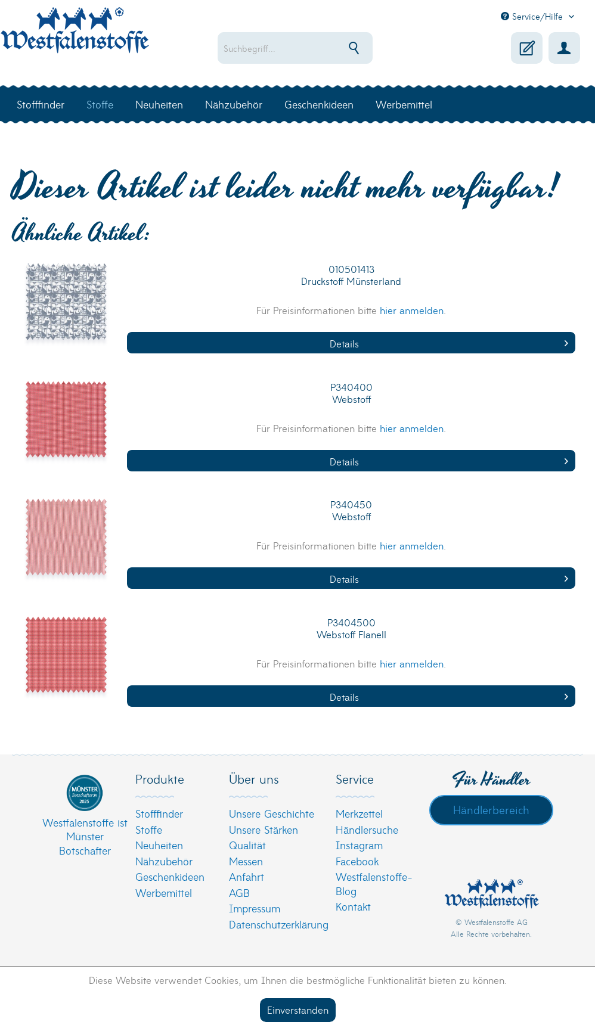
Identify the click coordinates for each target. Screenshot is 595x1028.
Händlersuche (367, 829)
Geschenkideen (169, 876)
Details (449, 343)
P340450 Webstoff (351, 510)
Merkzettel (359, 813)
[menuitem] (313, 48)
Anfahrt (246, 876)
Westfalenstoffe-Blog (374, 883)
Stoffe (148, 829)
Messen (246, 860)
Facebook (357, 860)
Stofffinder (159, 813)
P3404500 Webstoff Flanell (351, 628)
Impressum (254, 907)
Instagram (359, 844)
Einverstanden (298, 1009)
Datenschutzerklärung (279, 924)
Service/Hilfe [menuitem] (533, 16)
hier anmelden (412, 309)
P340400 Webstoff (351, 393)
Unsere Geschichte (271, 813)
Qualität (247, 844)
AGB (239, 892)
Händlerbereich (491, 809)
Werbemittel (163, 892)
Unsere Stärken (263, 829)
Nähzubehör (164, 860)
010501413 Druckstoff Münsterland (351, 275)
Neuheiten (159, 844)
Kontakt (353, 906)
